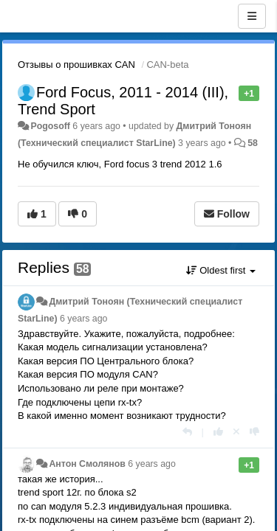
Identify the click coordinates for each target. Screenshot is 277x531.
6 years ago (84, 318)
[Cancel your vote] (236, 431)
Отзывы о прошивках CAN (76, 64)
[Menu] (252, 16)
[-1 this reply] (254, 431)
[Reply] (187, 431)
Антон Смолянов (87, 464)
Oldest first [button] (221, 270)
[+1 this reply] (218, 431)
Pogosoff (49, 126)
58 (252, 143)
